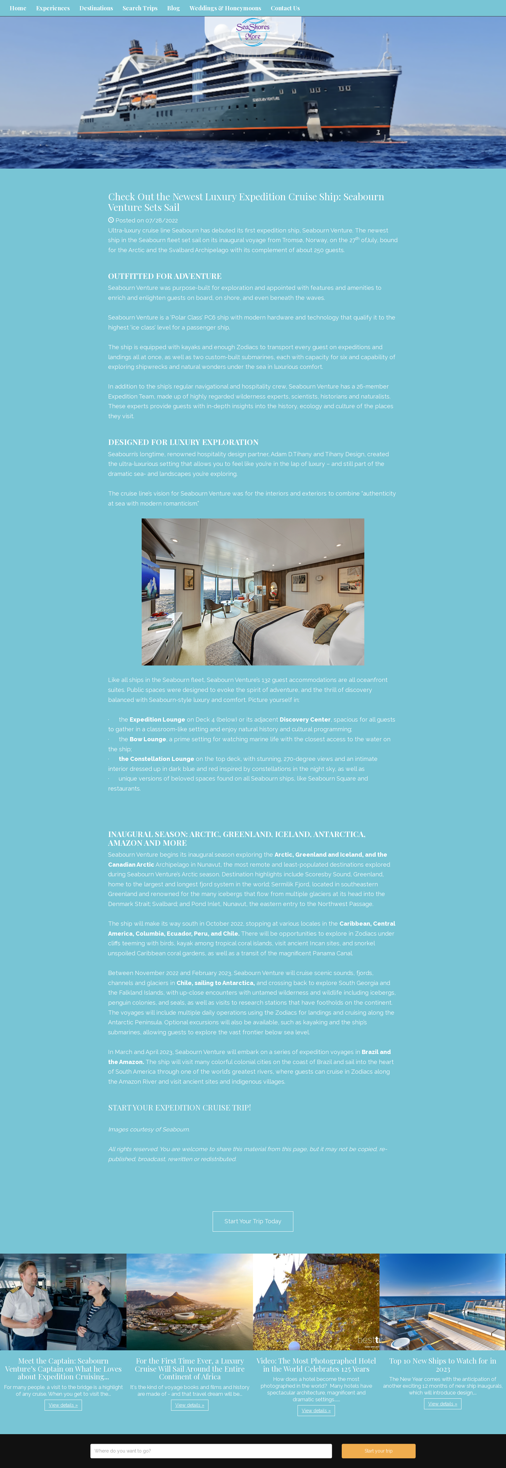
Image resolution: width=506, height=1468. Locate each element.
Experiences (53, 8)
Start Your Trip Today (253, 1221)
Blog (173, 8)
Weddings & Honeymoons (225, 8)
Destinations (96, 8)
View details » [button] (63, 1405)
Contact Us (285, 8)
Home (18, 8)
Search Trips (140, 8)
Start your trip (379, 1450)
